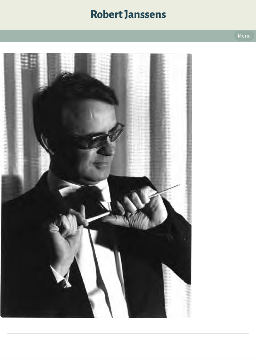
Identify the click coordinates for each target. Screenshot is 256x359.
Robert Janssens (128, 15)
